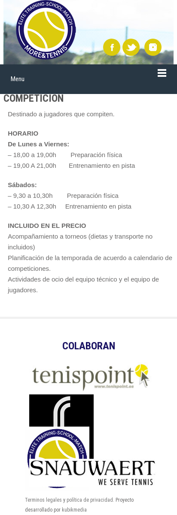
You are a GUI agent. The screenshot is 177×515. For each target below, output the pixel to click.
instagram (153, 47)
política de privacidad (90, 500)
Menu (17, 79)
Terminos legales (43, 500)
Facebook (111, 47)
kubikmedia (74, 510)
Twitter (131, 47)
